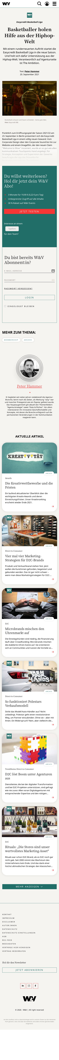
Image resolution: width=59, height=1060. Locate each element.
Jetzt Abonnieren (29, 969)
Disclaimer (8, 922)
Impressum (8, 918)
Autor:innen (9, 925)
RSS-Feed (7, 940)
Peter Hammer (32, 71)
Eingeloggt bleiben (21, 306)
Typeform (12, 229)
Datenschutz (9, 929)
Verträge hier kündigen (16, 947)
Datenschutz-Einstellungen (19, 933)
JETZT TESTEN (29, 211)
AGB (4, 936)
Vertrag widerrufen (14, 951)
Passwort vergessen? (18, 288)
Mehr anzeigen (29, 886)
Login (29, 297)
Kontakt (7, 914)
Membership (11, 340)
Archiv (28, 340)
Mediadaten (9, 944)
